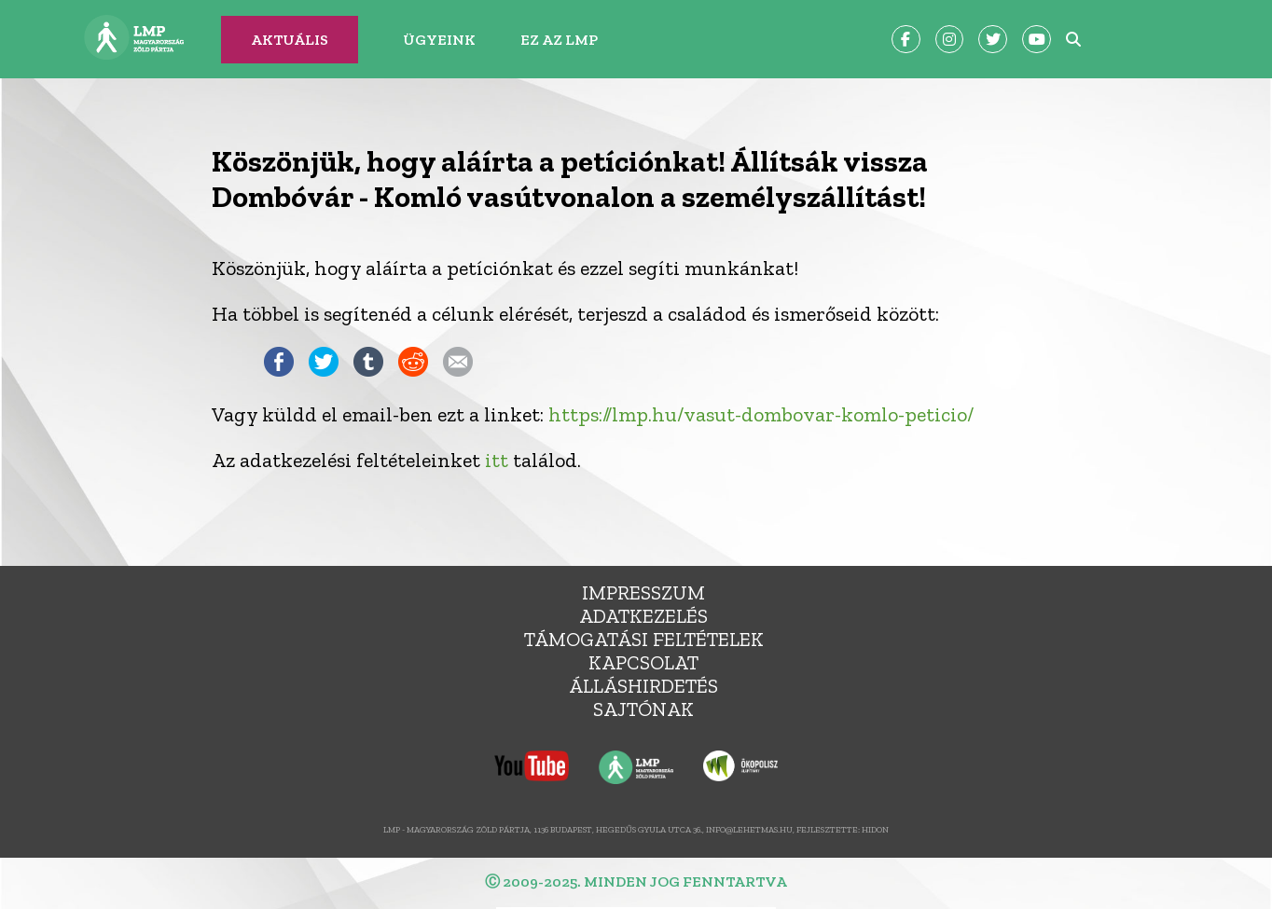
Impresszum (643, 592)
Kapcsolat (643, 662)
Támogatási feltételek (644, 639)
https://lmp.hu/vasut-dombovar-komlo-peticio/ (761, 414)
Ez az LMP (559, 39)
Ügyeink (439, 39)
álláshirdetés (643, 685)
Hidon (875, 829)
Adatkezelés (643, 615)
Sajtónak (643, 709)
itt (496, 460)
